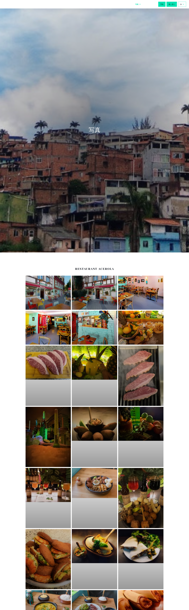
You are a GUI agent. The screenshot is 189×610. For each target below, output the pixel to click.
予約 (161, 4)
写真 (138, 4)
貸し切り (172, 4)
